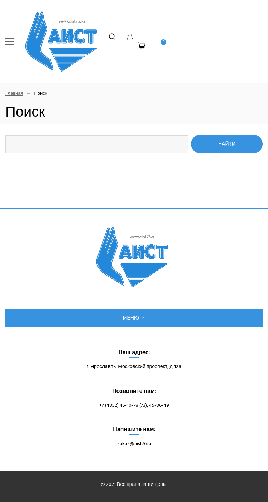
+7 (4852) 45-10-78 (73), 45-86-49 (134, 405)
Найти (226, 144)
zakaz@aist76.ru (134, 443)
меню (134, 318)
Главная (14, 93)
